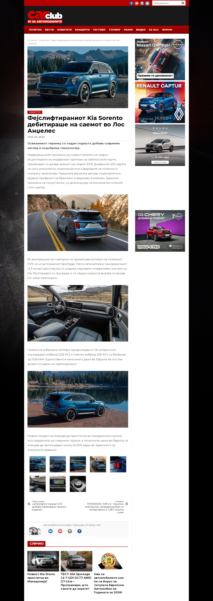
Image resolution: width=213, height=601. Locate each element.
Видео (141, 29)
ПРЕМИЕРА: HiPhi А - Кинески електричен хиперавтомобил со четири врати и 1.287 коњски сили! (104, 507)
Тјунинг (115, 29)
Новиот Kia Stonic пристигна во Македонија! (41, 577)
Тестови (99, 29)
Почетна (35, 29)
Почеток (32, 40)
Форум (167, 29)
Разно (128, 29)
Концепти (82, 29)
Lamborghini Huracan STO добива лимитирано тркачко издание (51, 505)
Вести (49, 29)
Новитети (64, 29)
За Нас (154, 29)
